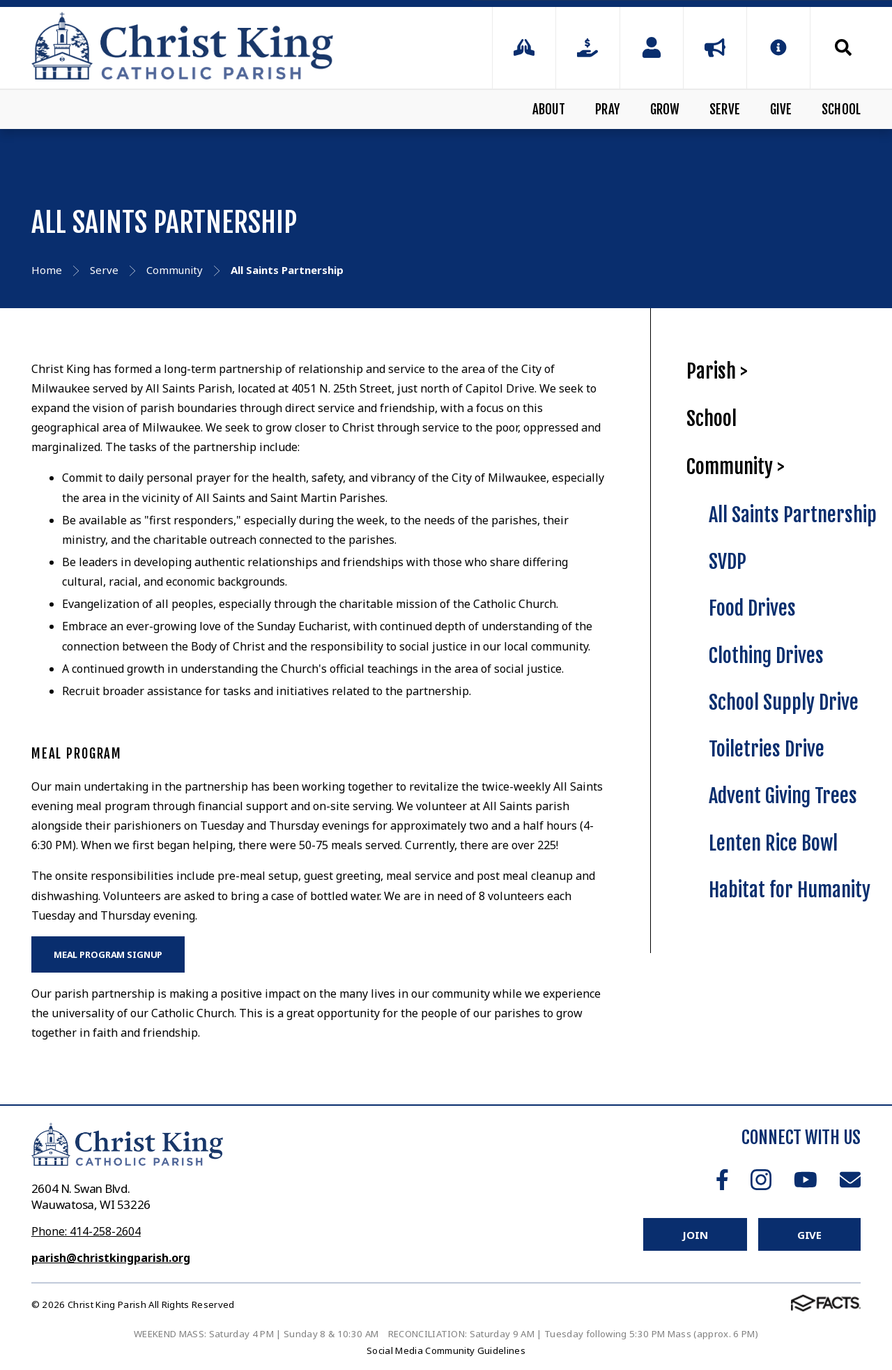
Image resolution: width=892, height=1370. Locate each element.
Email (850, 1179)
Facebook (722, 1179)
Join (694, 1235)
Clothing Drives (766, 656)
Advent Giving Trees (783, 796)
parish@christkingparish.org (110, 1257)
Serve (724, 109)
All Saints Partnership (793, 515)
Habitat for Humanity (789, 890)
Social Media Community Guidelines (446, 1350)
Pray (607, 109)
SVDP (727, 561)
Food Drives (752, 608)
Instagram (761, 1179)
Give (781, 109)
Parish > (717, 371)
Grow (665, 109)
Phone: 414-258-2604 (86, 1231)
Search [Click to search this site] (843, 47)
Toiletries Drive (766, 749)
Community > (735, 467)
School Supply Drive (784, 702)
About (549, 109)
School (841, 109)
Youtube (805, 1179)
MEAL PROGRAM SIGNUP (108, 954)
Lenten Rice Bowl (773, 843)
